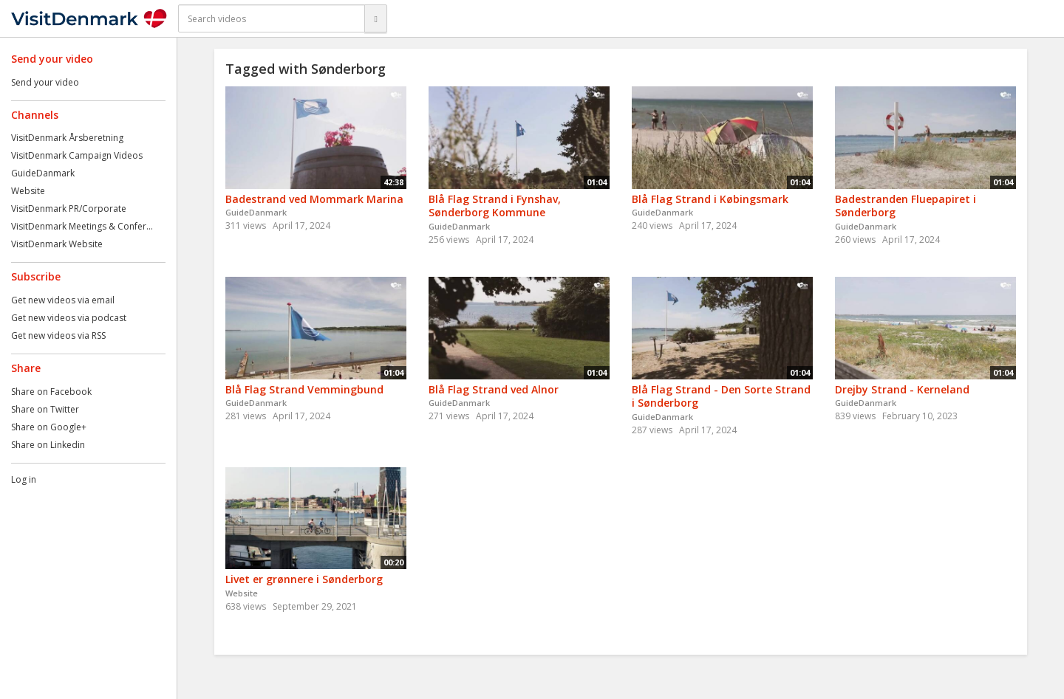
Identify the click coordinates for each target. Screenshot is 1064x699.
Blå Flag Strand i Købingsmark (710, 199)
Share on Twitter (45, 409)
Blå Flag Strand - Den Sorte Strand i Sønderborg (721, 396)
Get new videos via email (63, 300)
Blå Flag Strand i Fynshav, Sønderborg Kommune (495, 206)
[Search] (375, 18)
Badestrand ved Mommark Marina (314, 199)
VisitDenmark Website (57, 244)
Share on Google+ (48, 427)
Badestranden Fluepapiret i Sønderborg (905, 206)
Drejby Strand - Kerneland (902, 389)
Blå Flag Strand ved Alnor (494, 389)
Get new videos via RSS (58, 335)
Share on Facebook (51, 391)
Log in (23, 479)
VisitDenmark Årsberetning (67, 137)
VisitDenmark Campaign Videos (77, 155)
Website (28, 191)
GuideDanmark (43, 173)
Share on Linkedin (48, 444)
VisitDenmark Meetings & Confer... (82, 226)
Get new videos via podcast (68, 317)
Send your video (45, 82)
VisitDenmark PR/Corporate (68, 208)
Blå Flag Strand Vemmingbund (304, 389)
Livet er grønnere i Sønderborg (304, 579)
